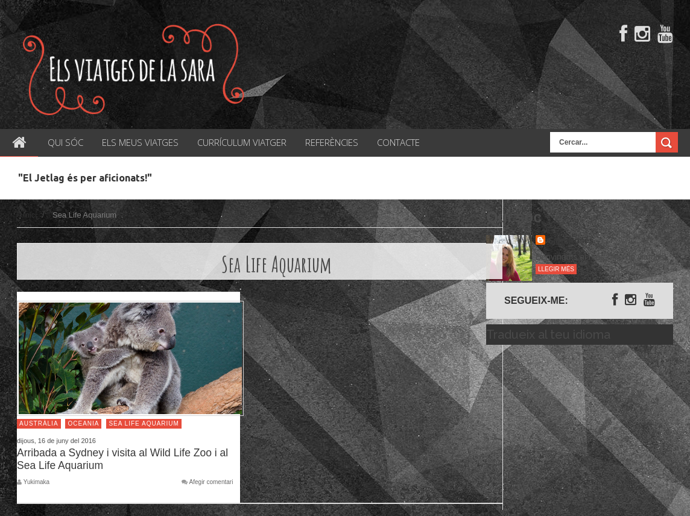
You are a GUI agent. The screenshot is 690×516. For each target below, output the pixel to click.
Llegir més (556, 269)
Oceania (83, 423)
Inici (30, 214)
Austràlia (39, 423)
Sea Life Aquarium (144, 423)
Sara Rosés (570, 240)
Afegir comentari (211, 482)
